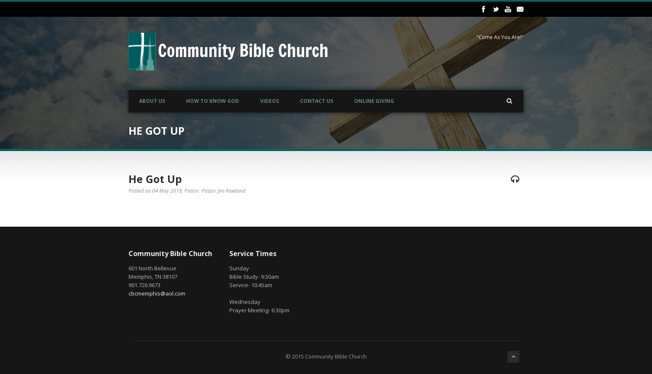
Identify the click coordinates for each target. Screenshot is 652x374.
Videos (269, 101)
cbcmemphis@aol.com (157, 293)
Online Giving (374, 101)
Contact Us (316, 101)
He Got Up (155, 179)
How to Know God (212, 101)
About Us (152, 101)
